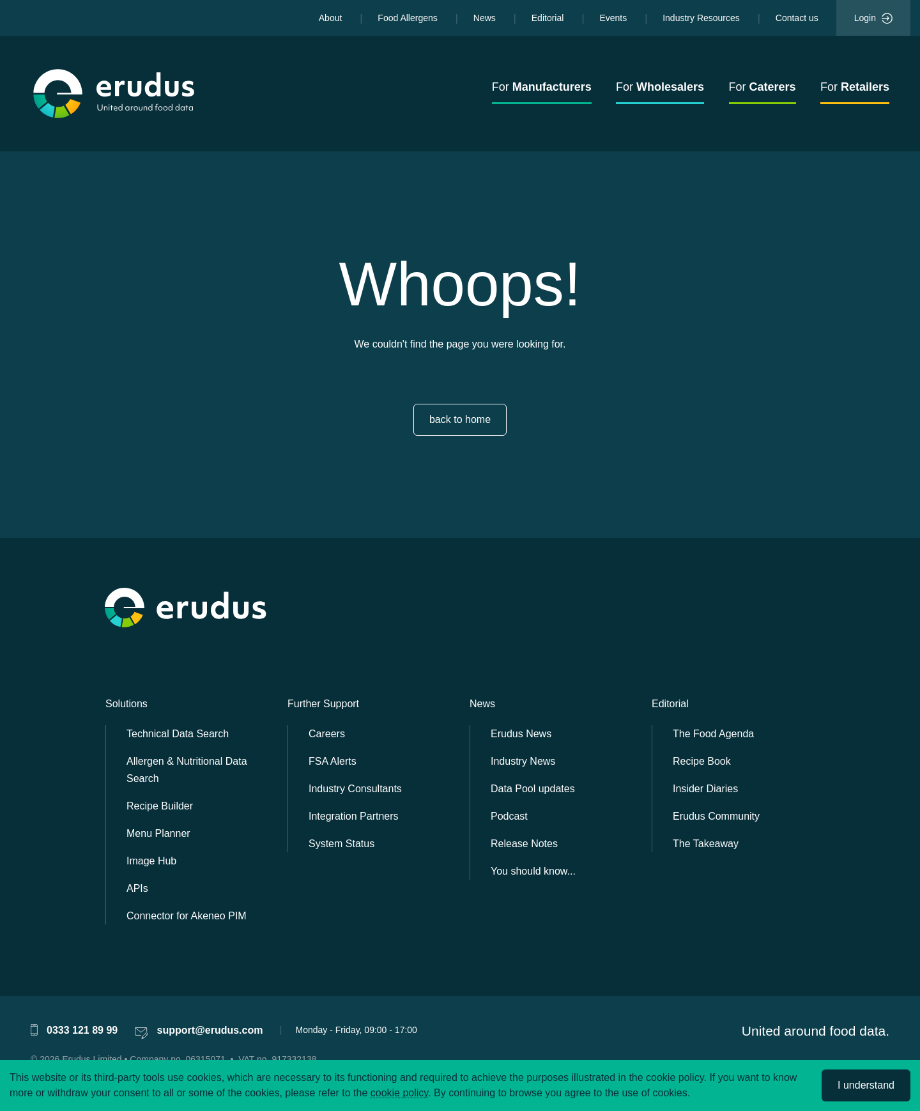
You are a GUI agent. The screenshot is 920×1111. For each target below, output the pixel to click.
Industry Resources (701, 18)
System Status (341, 843)
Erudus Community (716, 816)
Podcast (509, 816)
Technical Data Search (177, 733)
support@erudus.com (210, 1030)
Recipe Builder (159, 806)
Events (613, 18)
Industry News (523, 761)
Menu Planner (158, 833)
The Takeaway (706, 843)
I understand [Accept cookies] (866, 1085)
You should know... (533, 871)
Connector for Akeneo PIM (186, 915)
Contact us (797, 18)
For (542, 86)
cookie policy (399, 1092)
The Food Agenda (713, 733)
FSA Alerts (332, 761)
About (330, 18)
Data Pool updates (533, 788)
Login (873, 18)
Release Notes (524, 843)
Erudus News (521, 733)
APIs (137, 888)
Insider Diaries (705, 788)
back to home (460, 419)
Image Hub (151, 860)
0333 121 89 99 (82, 1030)
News (484, 18)
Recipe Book (702, 761)
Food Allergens (407, 18)
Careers (327, 733)
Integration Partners (354, 816)
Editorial (548, 18)
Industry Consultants (355, 788)
